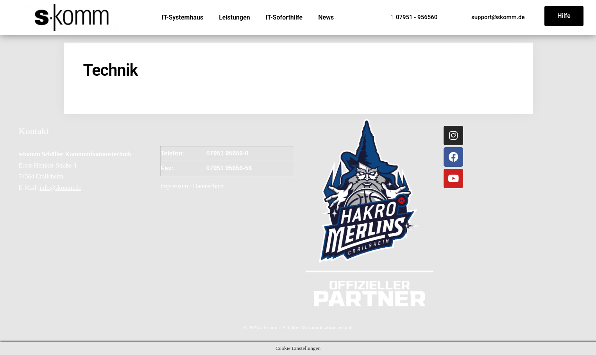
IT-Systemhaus (183, 17)
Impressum (174, 186)
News (326, 17)
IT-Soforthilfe (284, 17)
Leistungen (234, 17)
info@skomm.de (60, 187)
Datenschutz (208, 186)
